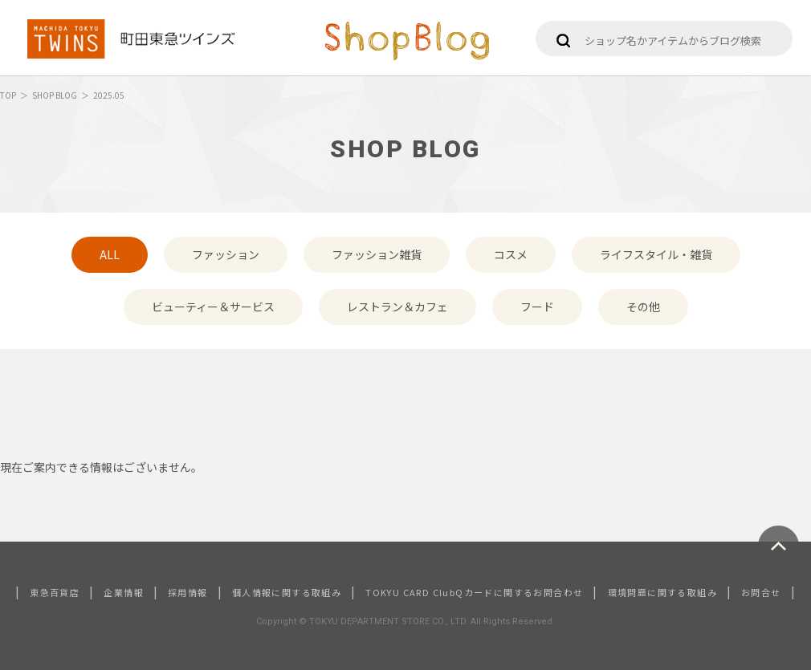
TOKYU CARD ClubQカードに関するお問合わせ (474, 592)
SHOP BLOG (54, 95)
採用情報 (188, 592)
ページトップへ (778, 546)
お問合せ (761, 592)
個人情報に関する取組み (286, 592)
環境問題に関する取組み (662, 592)
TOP (8, 95)
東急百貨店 (54, 592)
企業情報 (124, 592)
